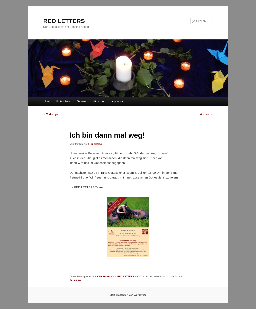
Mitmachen (98, 101)
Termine (81, 101)
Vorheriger (50, 114)
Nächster (206, 114)
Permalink (75, 280)
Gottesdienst (63, 101)
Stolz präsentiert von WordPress (127, 295)
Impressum (117, 101)
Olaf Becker (104, 276)
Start (47, 101)
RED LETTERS (64, 21)
